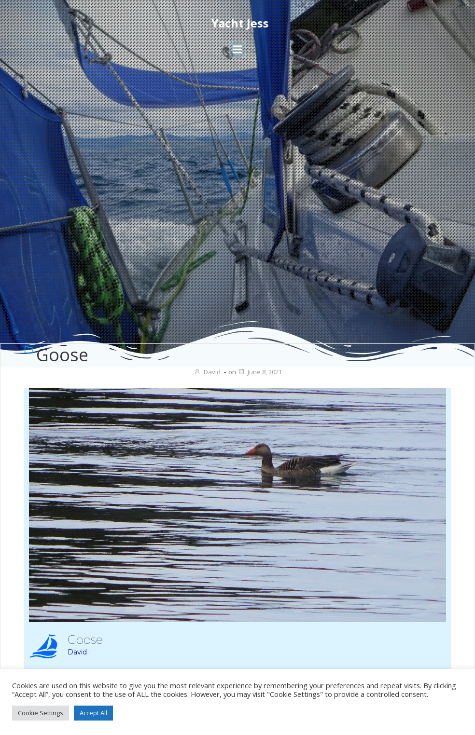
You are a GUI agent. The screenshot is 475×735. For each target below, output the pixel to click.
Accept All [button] (93, 712)
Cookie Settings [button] (40, 712)
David (207, 372)
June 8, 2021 (260, 372)
